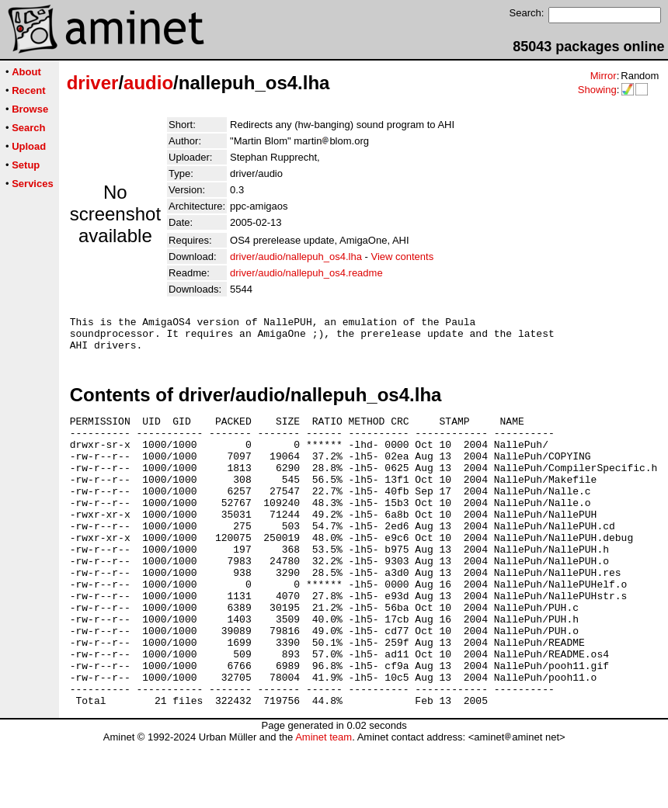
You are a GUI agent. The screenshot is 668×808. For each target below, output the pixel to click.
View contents (402, 256)
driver (93, 82)
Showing (597, 89)
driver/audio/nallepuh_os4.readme (306, 273)
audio (148, 82)
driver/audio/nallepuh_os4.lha (296, 256)
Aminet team (323, 802)
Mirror (603, 75)
